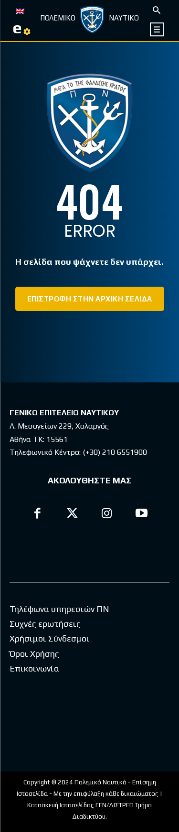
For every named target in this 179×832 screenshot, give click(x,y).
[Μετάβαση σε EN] (20, 10)
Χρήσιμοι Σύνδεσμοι (50, 638)
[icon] (157, 29)
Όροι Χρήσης (34, 654)
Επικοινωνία (34, 668)
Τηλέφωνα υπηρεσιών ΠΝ (59, 609)
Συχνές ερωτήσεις (45, 624)
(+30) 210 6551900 (115, 452)
